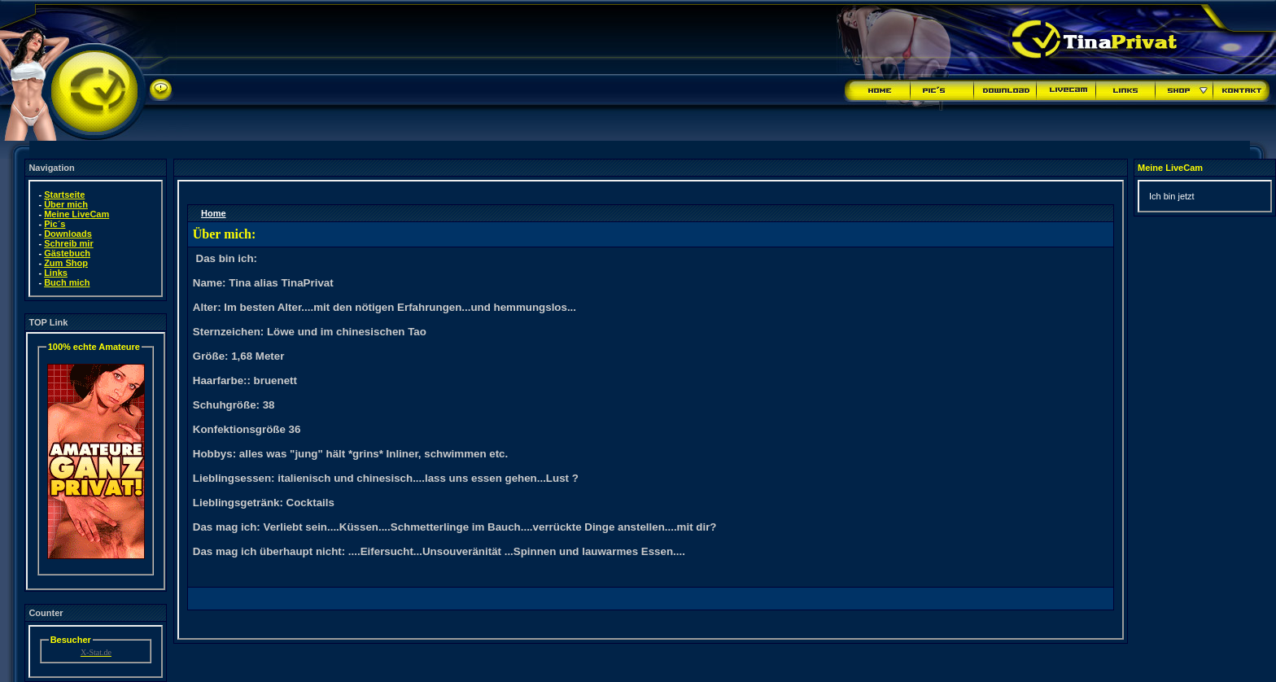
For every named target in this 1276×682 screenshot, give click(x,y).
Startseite (64, 194)
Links (56, 273)
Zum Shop (66, 263)
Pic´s (54, 224)
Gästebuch (67, 253)
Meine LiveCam (76, 214)
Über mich (66, 204)
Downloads (68, 233)
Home (213, 213)
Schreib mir (69, 243)
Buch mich (67, 282)
